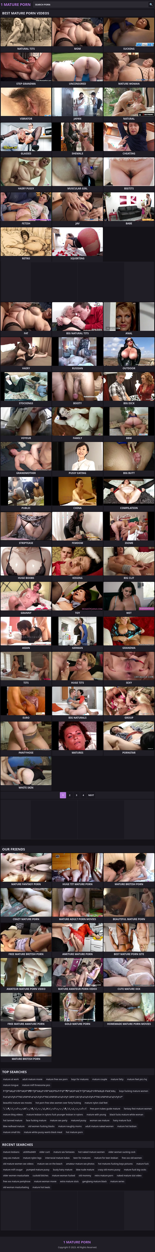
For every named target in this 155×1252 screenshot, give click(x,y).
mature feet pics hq (137, 1079)
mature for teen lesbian (106, 1157)
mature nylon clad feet (96, 1102)
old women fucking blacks (41, 1126)
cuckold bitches (40, 1175)
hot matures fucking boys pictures (115, 1163)
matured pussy (78, 1120)
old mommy (85, 1175)
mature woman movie (45, 1181)
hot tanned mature (12, 1120)
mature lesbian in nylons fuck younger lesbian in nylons (54, 1114)
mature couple (99, 1079)
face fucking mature (36, 1120)
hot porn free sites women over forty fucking (58, 1102)
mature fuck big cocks (135, 1169)
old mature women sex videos (18, 1163)
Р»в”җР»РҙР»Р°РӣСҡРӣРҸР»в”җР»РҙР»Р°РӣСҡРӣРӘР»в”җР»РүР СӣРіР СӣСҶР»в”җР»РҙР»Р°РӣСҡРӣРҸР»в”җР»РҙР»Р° (63, 1096)
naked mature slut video (129, 1175)
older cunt (44, 1151)
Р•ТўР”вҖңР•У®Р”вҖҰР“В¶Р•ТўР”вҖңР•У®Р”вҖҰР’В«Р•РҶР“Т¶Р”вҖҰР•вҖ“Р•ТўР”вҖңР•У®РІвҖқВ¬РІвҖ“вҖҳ (59, 1091)
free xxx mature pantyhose (16, 1181)
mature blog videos (13, 1114)
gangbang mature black (94, 1181)
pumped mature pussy (38, 1169)
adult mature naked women (99, 1126)
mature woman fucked (63, 1175)
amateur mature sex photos (80, 1163)
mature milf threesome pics (36, 1085)
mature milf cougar (13, 1169)
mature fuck (142, 1163)
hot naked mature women (91, 1151)
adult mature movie (32, 1079)
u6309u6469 (29, 1151)
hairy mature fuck (122, 1120)
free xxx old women (132, 1157)
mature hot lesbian (126, 1126)
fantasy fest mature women (138, 1108)
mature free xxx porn (57, 1079)
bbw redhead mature (13, 1126)
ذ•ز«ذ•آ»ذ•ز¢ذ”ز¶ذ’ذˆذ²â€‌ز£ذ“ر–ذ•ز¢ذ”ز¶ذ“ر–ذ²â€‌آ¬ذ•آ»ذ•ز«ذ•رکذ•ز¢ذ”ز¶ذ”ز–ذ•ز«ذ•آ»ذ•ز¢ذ (44, 1108)
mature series (117, 1181)
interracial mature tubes (57, 1157)
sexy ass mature (11, 1157)
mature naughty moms (70, 1126)
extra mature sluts (69, 1181)
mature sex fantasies (64, 1151)
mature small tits (11, 1132)
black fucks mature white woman (126, 1114)
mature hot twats (41, 1187)
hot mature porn (74, 1132)
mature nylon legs (32, 1157)
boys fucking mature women (133, 1091)
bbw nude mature (85, 1169)
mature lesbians (11, 1151)
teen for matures (82, 1157)
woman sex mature (99, 1120)
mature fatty (117, 1079)
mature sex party (58, 1120)
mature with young (96, 1114)
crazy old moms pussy (109, 1169)
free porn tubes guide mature (105, 1108)
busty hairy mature (62, 1169)
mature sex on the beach (49, 1163)
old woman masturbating (16, 1187)
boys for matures (80, 1079)
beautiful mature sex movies (17, 1102)
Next (91, 795)
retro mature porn (104, 1175)
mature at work (11, 1079)
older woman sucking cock (121, 1151)
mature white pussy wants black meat (43, 1132)
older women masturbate (16, 1175)
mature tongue (10, 1085)
